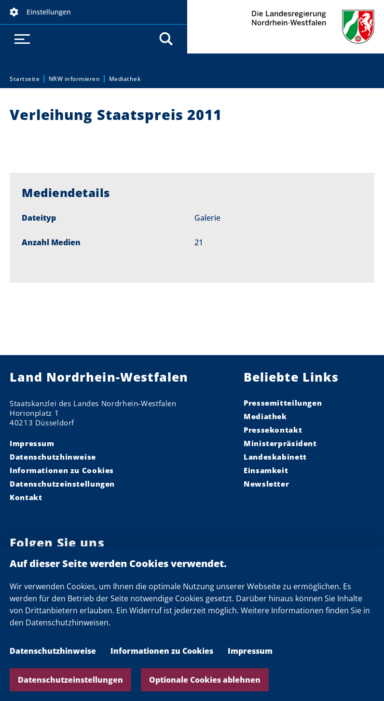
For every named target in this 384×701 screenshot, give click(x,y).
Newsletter (266, 484)
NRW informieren (74, 79)
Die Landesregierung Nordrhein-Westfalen (285, 27)
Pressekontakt (273, 430)
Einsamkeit (266, 470)
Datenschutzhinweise (53, 651)
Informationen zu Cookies (161, 651)
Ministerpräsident (280, 443)
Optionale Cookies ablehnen (205, 680)
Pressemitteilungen (283, 403)
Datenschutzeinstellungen (70, 680)
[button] (93, 12)
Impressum (250, 651)
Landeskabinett (275, 457)
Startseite (25, 79)
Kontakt (26, 497)
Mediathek (125, 79)
